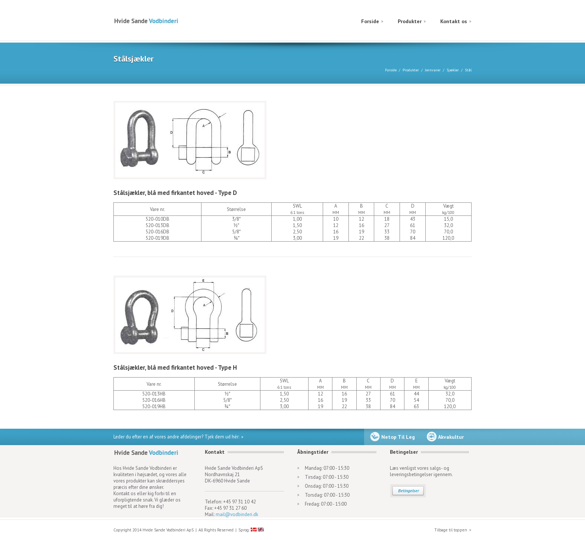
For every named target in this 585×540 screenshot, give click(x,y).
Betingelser (408, 490)
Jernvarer (433, 70)
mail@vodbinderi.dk (237, 514)
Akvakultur (451, 437)
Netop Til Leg (398, 437)
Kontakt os (453, 21)
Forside (370, 21)
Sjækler (453, 70)
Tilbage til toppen (450, 530)
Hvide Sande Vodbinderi (146, 21)
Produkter (410, 21)
